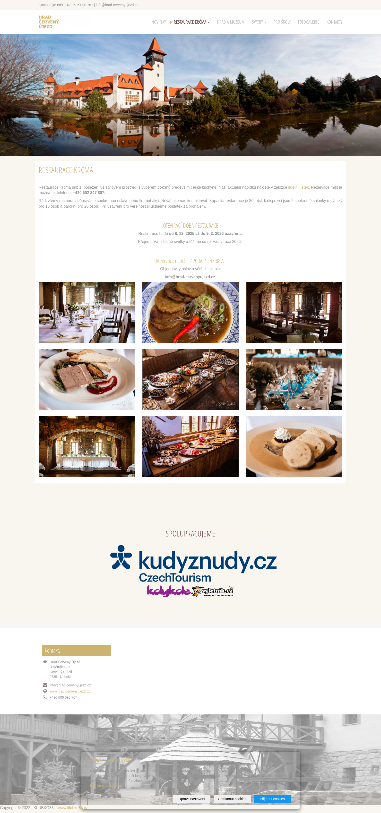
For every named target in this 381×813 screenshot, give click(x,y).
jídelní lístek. (299, 187)
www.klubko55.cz (73, 808)
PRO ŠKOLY (282, 22)
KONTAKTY (334, 22)
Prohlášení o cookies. (106, 785)
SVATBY (259, 22)
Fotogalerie (308, 22)
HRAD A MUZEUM (231, 22)
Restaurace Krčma (192, 22)
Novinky (158, 22)
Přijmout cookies (272, 799)
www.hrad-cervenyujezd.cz (70, 691)
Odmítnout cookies (232, 799)
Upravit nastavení (192, 799)
